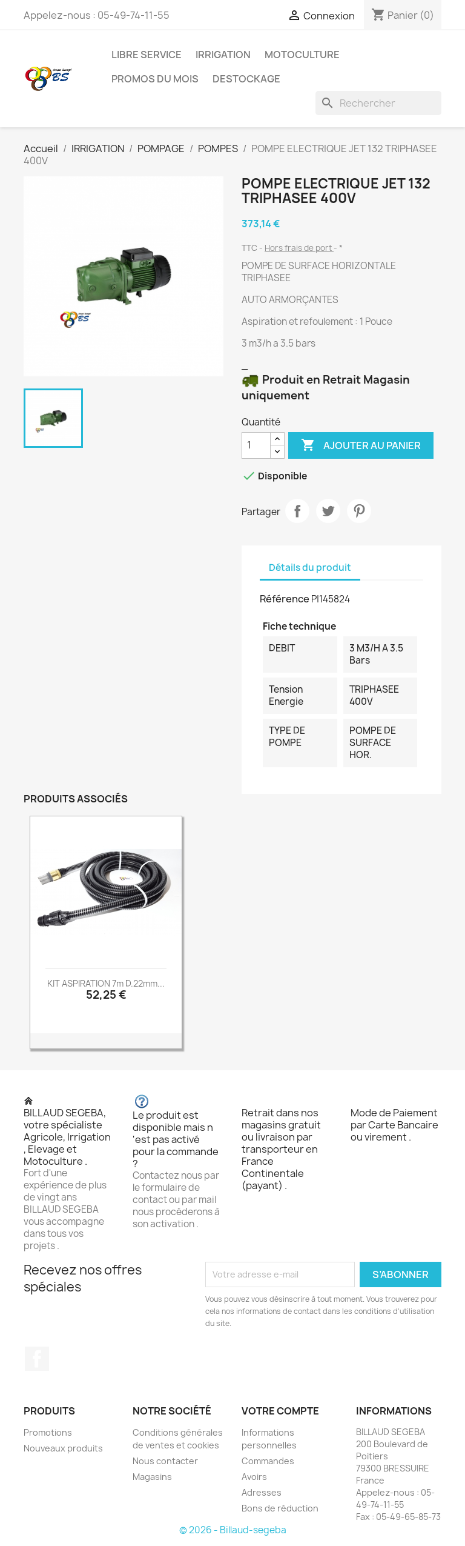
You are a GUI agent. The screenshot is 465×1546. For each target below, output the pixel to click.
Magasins (152, 1476)
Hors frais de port (299, 247)
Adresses (262, 1492)
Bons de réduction (280, 1508)
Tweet (328, 511)
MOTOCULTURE (302, 54)
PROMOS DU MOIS (155, 78)
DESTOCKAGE (246, 78)
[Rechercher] (378, 103)
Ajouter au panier (361, 445)
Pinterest (359, 511)
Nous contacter (165, 1461)
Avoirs (254, 1476)
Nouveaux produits (63, 1448)
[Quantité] (256, 445)
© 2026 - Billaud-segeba (232, 1530)
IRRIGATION (223, 54)
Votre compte (280, 1411)
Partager (297, 511)
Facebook (37, 1359)
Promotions (48, 1432)
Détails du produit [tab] (310, 567)
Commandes (268, 1461)
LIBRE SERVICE (146, 54)
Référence (284, 599)
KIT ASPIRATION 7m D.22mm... (106, 983)
